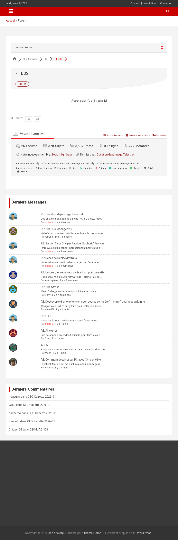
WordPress (144, 533)
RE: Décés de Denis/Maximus (59, 258)
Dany (48, 295)
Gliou (12, 405)
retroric (49, 236)
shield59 (49, 309)
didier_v (49, 222)
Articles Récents (24, 47)
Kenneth (14, 421)
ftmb (47, 338)
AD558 (45, 345)
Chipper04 (15, 429)
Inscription (150, 3)
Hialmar (49, 367)
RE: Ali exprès (49, 330)
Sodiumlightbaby (62, 154)
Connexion (166, 3)
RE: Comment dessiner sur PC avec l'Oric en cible (71, 359)
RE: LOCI (46, 316)
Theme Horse (92, 533)
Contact (134, 3)
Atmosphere (51, 280)
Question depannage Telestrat (115, 154)
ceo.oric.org (56, 533)
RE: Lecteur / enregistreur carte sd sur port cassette (73, 272)
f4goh (48, 353)
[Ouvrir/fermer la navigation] (11, 11)
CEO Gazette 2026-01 (42, 396)
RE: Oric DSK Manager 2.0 (56, 229)
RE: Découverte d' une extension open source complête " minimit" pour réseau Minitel (93, 301)
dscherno (15, 413)
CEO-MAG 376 (39, 429)
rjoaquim (14, 396)
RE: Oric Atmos (50, 287)
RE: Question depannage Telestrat (62, 214)
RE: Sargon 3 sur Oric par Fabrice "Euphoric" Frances (73, 243)
